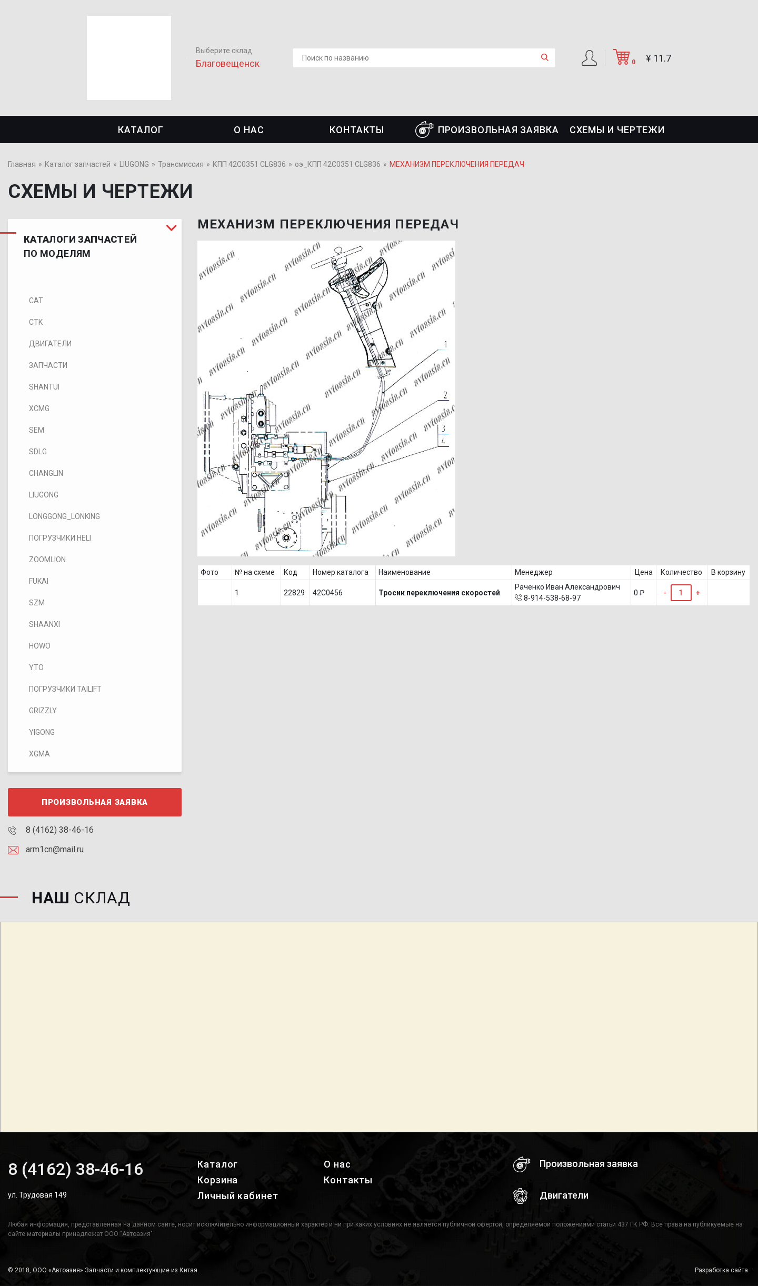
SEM (36, 430)
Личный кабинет (237, 1195)
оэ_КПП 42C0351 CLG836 (338, 164)
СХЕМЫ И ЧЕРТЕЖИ (617, 129)
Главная (22, 164)
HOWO (40, 646)
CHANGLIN (46, 473)
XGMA (39, 754)
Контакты (357, 129)
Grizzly (43, 710)
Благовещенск (228, 63)
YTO (36, 667)
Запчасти (48, 365)
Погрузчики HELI (60, 538)
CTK (36, 322)
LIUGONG (134, 164)
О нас (249, 129)
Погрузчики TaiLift (65, 689)
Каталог (140, 129)
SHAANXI (44, 624)
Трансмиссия (181, 164)
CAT (36, 300)
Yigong (42, 732)
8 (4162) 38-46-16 (51, 830)
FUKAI (38, 581)
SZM (37, 603)
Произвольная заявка (487, 129)
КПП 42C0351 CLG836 (249, 164)
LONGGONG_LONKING (64, 516)
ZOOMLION (47, 559)
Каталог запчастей (78, 164)
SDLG (38, 451)
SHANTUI (44, 387)
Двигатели (50, 344)
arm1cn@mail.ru (46, 849)
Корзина (217, 1179)
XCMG (39, 408)
